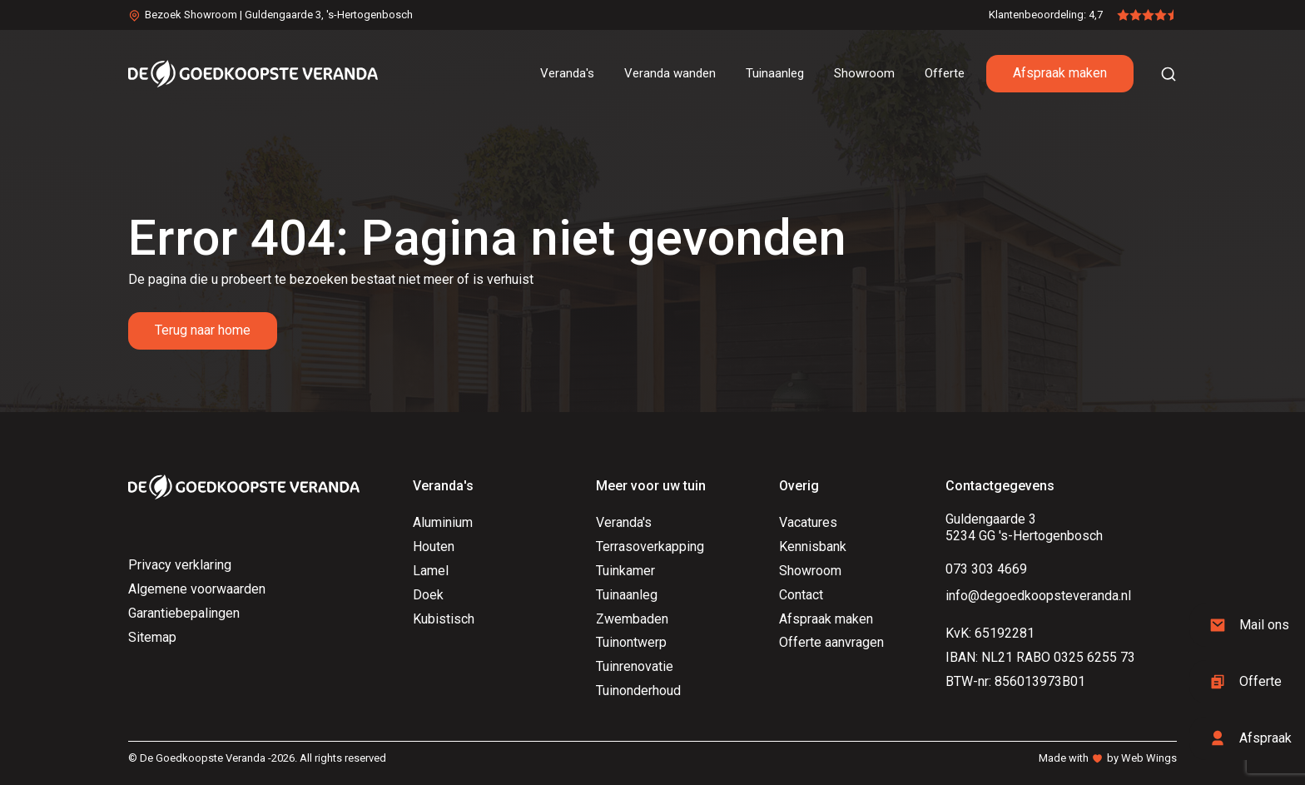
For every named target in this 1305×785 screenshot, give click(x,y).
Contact (801, 595)
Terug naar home (203, 330)
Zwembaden (632, 619)
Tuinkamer (625, 571)
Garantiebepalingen (184, 613)
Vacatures (808, 522)
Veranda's (624, 522)
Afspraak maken (1060, 73)
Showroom (810, 571)
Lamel (431, 571)
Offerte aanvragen (831, 642)
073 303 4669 (986, 569)
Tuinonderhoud (638, 690)
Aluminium (443, 522)
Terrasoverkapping (650, 546)
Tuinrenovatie (634, 666)
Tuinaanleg (626, 595)
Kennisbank (812, 546)
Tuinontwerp (631, 642)
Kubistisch (443, 619)
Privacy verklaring (179, 565)
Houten (433, 546)
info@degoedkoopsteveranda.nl (1038, 596)
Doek (428, 595)
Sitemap (152, 637)
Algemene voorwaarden (196, 589)
